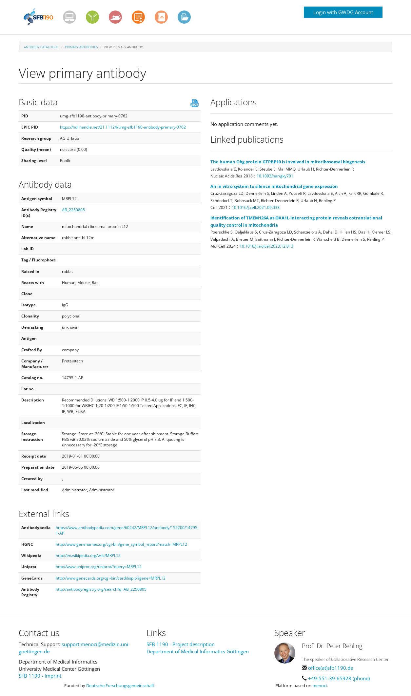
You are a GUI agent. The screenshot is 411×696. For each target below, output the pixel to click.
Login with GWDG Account (343, 12)
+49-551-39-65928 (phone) (339, 678)
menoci (319, 685)
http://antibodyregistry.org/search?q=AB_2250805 (101, 589)
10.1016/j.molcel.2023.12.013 (266, 246)
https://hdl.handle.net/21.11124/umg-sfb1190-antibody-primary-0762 (123, 127)
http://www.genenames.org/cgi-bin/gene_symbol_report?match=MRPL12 (121, 544)
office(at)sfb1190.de (330, 668)
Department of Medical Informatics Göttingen (198, 651)
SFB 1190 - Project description (181, 644)
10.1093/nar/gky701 (275, 176)
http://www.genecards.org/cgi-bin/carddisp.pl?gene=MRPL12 (111, 578)
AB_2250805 (73, 210)
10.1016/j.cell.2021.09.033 (256, 207)
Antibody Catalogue (41, 47)
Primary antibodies (81, 47)
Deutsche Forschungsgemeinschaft (120, 685)
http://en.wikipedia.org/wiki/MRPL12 (88, 555)
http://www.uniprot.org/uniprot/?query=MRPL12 (99, 566)
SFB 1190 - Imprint (40, 675)
